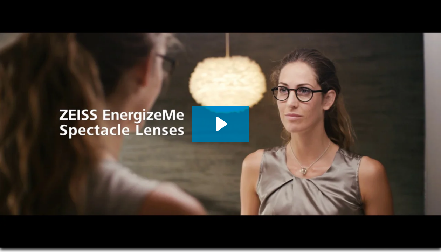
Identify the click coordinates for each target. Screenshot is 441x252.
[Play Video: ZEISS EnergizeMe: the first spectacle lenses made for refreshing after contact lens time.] (220, 124)
